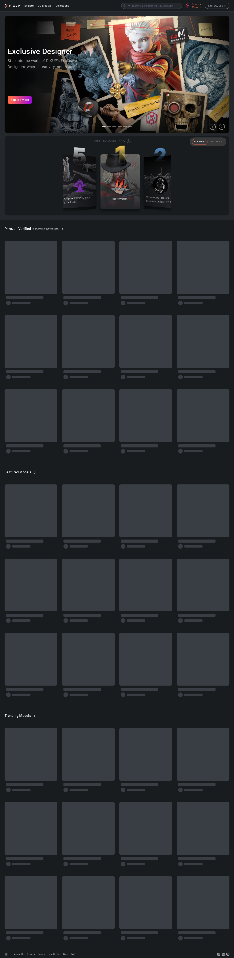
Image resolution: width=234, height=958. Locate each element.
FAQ (73, 954)
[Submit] (124, 6)
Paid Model (200, 141)
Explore (29, 6)
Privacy (31, 954)
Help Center (54, 954)
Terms (41, 954)
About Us (19, 954)
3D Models (44, 6)
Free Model (217, 141)
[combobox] (127, 6)
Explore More (20, 100)
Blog (65, 954)
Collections (62, 6)
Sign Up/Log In (217, 5)
